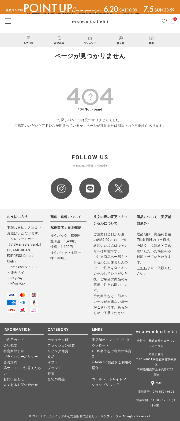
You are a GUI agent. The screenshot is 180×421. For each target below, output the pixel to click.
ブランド (54, 368)
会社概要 (10, 345)
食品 (51, 356)
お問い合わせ (14, 379)
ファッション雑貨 (61, 345)
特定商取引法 (14, 351)
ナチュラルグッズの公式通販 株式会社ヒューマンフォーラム (81, 416)
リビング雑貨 (58, 351)
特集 (51, 373)
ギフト (53, 362)
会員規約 (10, 362)
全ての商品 (56, 379)
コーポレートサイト (109, 379)
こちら (142, 268)
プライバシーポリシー (21, 356)
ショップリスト (105, 385)
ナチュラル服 (58, 340)
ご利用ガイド (14, 340)
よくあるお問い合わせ (21, 385)
